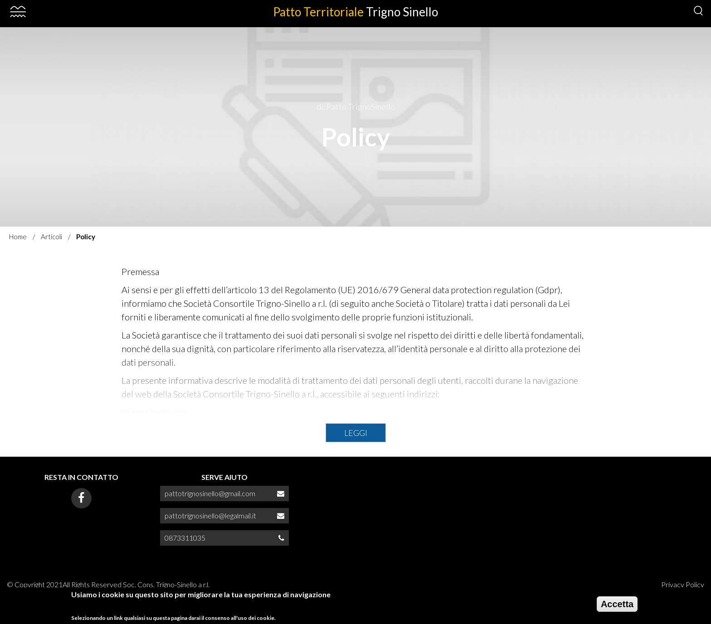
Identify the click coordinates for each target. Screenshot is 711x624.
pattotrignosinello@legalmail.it (210, 515)
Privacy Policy (682, 584)
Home (18, 236)
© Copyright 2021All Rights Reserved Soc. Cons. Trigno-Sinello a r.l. (108, 584)
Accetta (617, 607)
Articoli (51, 236)
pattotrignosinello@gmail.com (210, 493)
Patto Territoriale (355, 12)
